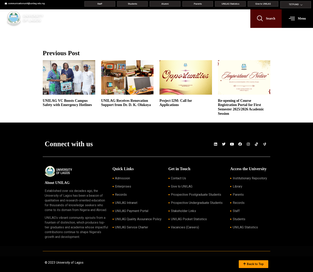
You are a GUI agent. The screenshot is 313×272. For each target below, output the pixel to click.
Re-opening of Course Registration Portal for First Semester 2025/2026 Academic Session (241, 107)
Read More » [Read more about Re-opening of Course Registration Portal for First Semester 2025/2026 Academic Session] (224, 118)
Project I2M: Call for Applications (175, 103)
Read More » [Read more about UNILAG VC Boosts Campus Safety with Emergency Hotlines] (49, 109)
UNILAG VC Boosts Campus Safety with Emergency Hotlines (67, 103)
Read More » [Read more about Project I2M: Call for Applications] (165, 109)
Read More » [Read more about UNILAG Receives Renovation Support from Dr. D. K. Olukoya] (107, 109)
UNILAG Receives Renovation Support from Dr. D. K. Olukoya (126, 103)
